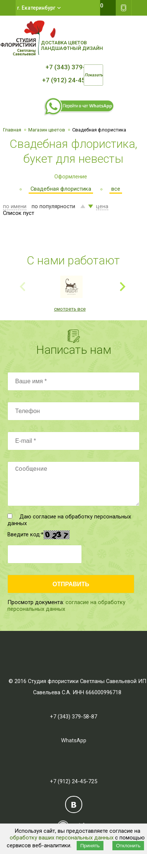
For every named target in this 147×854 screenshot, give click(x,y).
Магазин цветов (46, 130)
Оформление (70, 176)
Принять (90, 845)
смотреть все (70, 309)
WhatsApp (73, 740)
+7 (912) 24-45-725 (70, 80)
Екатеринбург (38, 8)
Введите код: (25, 534)
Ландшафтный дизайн (72, 48)
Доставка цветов (64, 42)
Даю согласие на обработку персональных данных (69, 520)
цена (102, 206)
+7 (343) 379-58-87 (73, 67)
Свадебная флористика (61, 188)
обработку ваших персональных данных (62, 837)
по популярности (53, 206)
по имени (14, 206)
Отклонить (128, 845)
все (115, 188)
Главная (12, 130)
